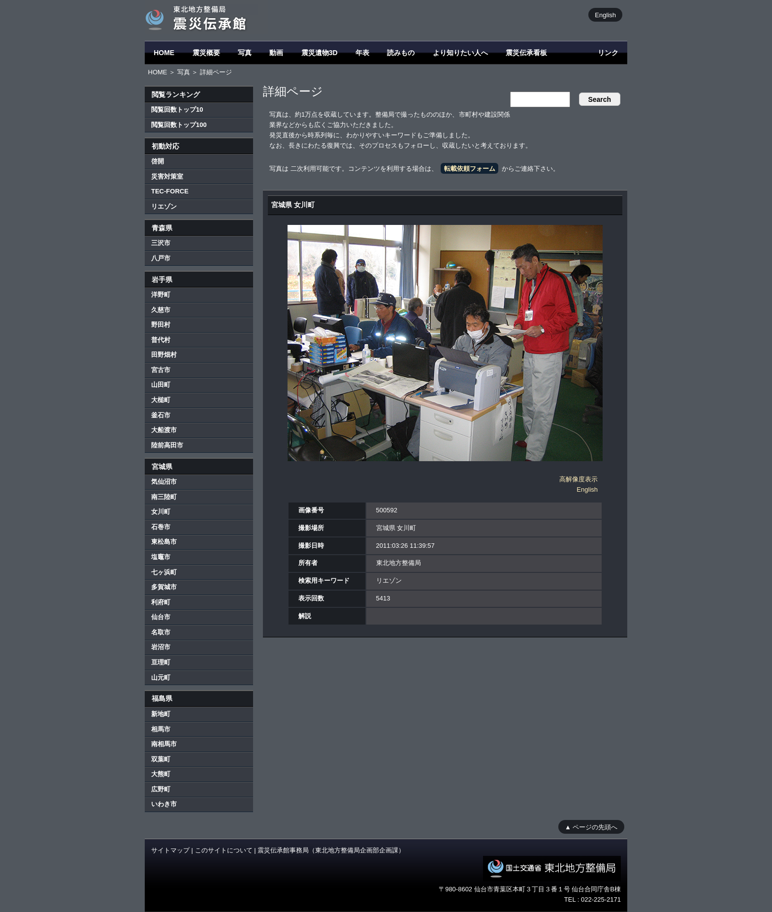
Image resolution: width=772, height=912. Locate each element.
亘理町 (160, 662)
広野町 (160, 789)
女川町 (160, 511)
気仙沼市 (164, 481)
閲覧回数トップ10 (177, 109)
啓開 (157, 161)
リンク (608, 53)
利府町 (160, 602)
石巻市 (160, 527)
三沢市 (160, 243)
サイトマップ (170, 850)
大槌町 (160, 400)
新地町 (160, 714)
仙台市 (160, 617)
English (605, 14)
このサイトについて (224, 850)
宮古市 (160, 370)
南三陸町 (164, 497)
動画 (276, 53)
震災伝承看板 (526, 53)
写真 (245, 53)
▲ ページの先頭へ (591, 826)
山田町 (160, 384)
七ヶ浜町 (164, 572)
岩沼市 (160, 647)
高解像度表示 (578, 479)
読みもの (401, 53)
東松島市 (164, 541)
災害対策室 (167, 176)
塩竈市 (160, 557)
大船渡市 (164, 430)
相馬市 (160, 729)
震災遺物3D (319, 53)
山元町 (160, 677)
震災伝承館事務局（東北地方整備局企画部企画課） (331, 850)
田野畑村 (164, 354)
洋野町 (160, 294)
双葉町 (160, 759)
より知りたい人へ (460, 53)
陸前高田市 (167, 445)
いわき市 (164, 804)
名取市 (160, 632)
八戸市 (160, 258)
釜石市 (160, 415)
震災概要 (206, 53)
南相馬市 (164, 744)
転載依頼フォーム (469, 168)
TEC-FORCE (170, 191)
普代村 (160, 340)
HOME (164, 53)
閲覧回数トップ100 (179, 124)
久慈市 (160, 310)
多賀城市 (164, 587)
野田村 (160, 324)
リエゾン (164, 206)
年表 (362, 53)
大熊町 (160, 774)
